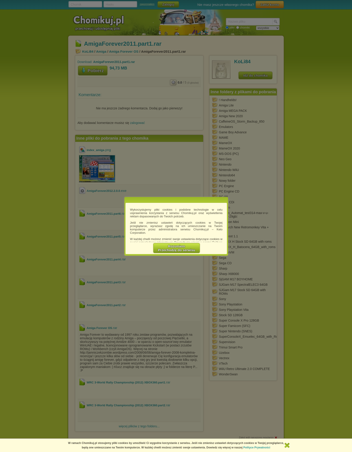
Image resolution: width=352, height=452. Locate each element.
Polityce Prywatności (256, 447)
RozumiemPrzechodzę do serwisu (176, 248)
